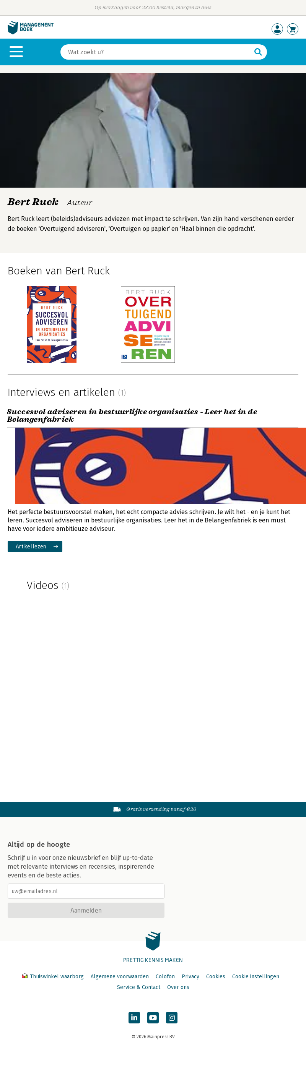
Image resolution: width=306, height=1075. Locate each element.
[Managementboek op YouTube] (153, 1017)
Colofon (165, 976)
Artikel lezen (31, 546)
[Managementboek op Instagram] (171, 1017)
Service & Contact (138, 987)
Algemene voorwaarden (120, 976)
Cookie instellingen (255, 976)
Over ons (178, 987)
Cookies (215, 976)
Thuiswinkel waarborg (53, 976)
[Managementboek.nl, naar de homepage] (31, 32)
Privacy (190, 976)
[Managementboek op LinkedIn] (134, 1017)
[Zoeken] (156, 52)
